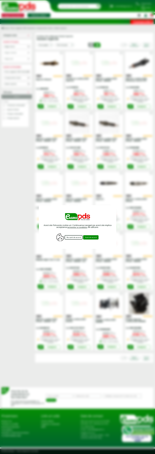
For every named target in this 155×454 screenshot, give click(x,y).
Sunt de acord (94, 237)
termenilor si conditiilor (77, 227)
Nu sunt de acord (73, 237)
